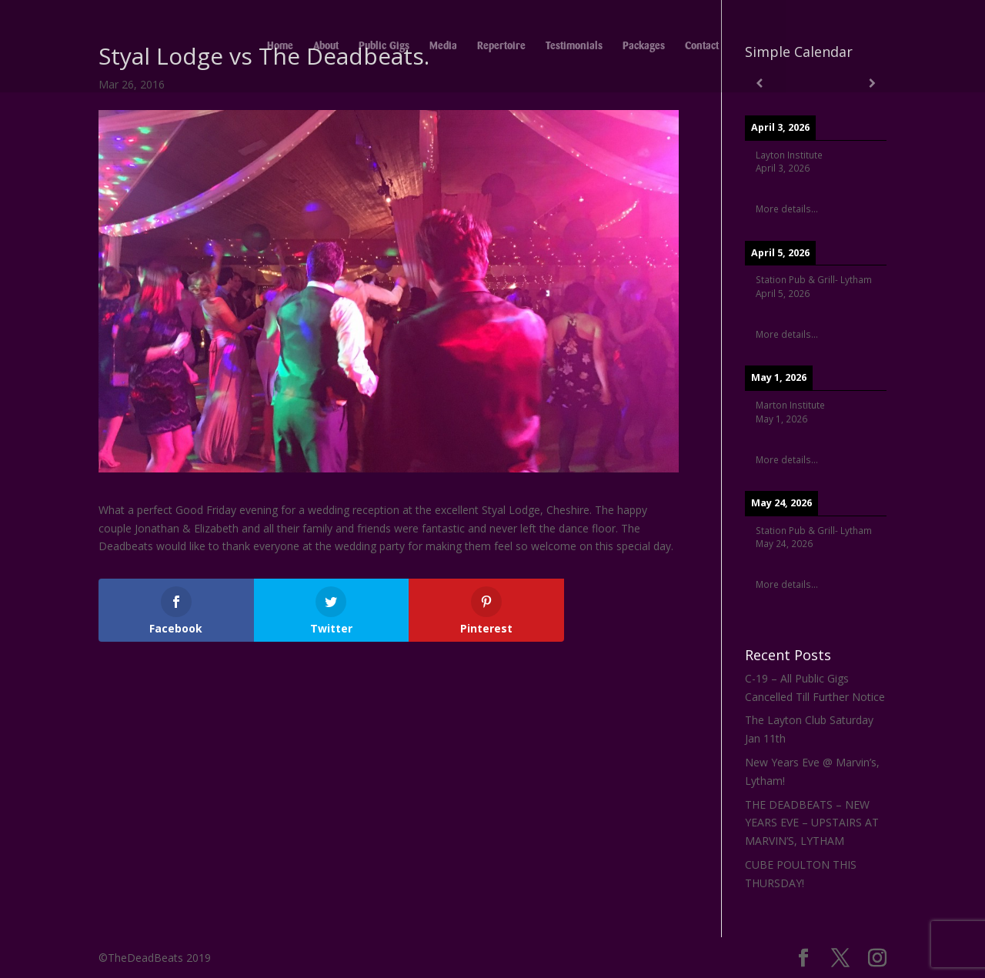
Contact (702, 46)
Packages (644, 46)
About (326, 46)
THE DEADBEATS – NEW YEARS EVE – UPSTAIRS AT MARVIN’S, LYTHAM (812, 823)
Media (443, 46)
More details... (787, 208)
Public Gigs (384, 46)
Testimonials (574, 46)
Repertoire (501, 46)
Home (280, 46)
